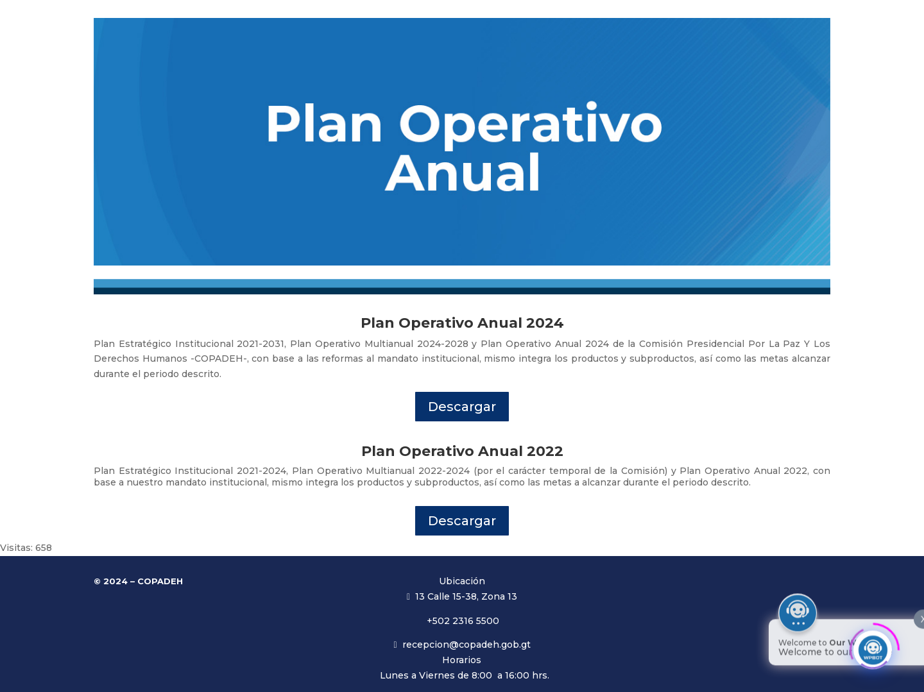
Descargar (462, 406)
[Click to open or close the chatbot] (872, 646)
